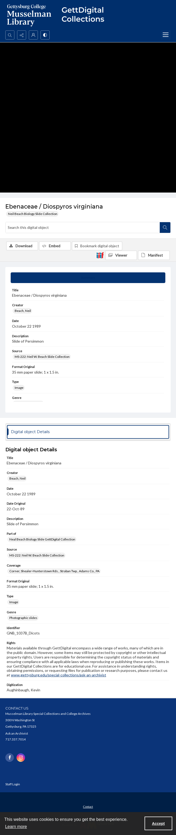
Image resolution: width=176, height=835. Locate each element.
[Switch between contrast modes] (45, 35)
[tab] (88, 278)
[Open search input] (10, 35)
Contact (88, 807)
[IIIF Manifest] (154, 255)
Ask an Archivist (16, 733)
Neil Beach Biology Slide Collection (32, 214)
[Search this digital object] (83, 227)
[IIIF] (100, 255)
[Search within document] (165, 227)
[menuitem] (88, 806)
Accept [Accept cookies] (158, 823)
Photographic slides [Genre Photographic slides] (23, 618)
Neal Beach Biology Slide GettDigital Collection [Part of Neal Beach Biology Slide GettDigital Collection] (42, 539)
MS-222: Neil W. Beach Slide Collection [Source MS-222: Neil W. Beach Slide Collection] (42, 357)
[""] (85, 15)
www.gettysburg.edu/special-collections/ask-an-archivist (58, 675)
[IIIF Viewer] (121, 255)
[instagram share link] (21, 757)
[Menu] (166, 35)
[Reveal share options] (21, 35)
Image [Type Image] (19, 388)
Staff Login (12, 784)
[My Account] (33, 35)
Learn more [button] (16, 826)
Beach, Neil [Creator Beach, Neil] (23, 311)
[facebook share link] (9, 757)
